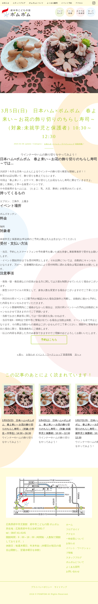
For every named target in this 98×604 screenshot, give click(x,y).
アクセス (70, 534)
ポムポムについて (75, 562)
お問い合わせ (72, 571)
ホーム (69, 524)
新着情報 (79, 144)
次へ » (78, 354)
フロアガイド (72, 529)
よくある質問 (72, 567)
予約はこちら (49, 339)
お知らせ (48, 144)
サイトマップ (60, 587)
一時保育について (75, 538)
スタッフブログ (74, 557)
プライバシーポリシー (41, 587)
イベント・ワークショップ (63, 144)
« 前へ (20, 354)
